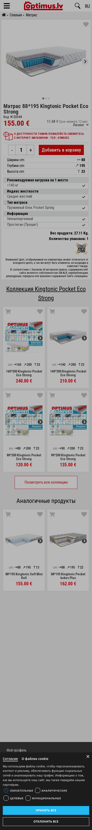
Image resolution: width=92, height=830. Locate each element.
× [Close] (88, 756)
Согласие (10, 758)
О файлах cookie (35, 758)
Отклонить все (45, 821)
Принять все (46, 810)
